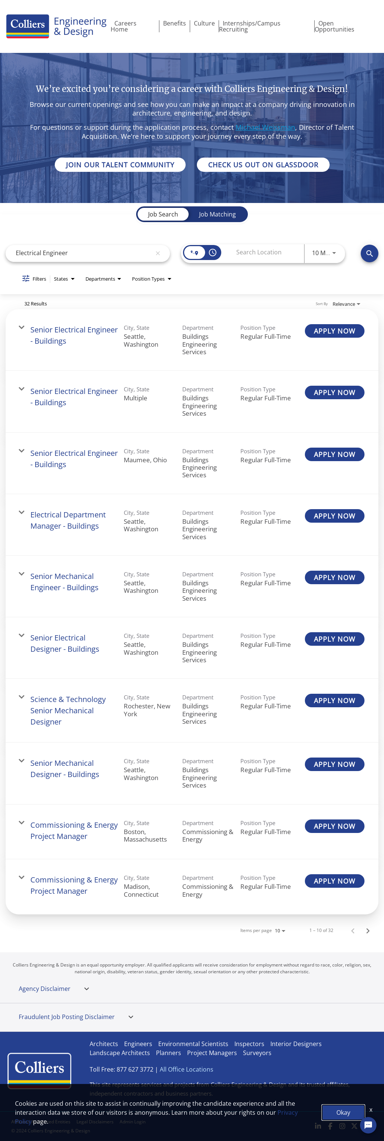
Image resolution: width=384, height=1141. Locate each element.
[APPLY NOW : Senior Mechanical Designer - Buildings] (334, 764)
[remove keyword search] (157, 253)
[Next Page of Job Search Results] (367, 930)
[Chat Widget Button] (368, 1125)
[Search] (369, 253)
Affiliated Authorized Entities (40, 1121)
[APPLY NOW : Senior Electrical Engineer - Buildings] (334, 331)
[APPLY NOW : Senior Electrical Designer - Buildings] (334, 639)
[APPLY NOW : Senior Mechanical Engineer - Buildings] (334, 577)
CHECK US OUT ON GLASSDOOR (263, 164)
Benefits (174, 23)
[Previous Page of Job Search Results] (352, 930)
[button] (87, 989)
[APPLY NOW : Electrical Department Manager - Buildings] (334, 516)
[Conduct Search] (369, 253)
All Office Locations (186, 1069)
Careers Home (123, 26)
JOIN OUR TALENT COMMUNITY (120, 164)
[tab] (87, 989)
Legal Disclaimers (95, 1121)
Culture (204, 23)
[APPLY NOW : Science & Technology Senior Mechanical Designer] (334, 700)
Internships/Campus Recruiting (249, 26)
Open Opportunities (334, 26)
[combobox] (82, 253)
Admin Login (133, 1121)
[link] (192, 340)
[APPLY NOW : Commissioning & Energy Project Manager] (334, 826)
